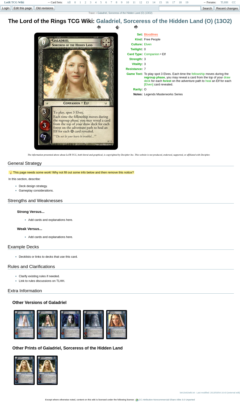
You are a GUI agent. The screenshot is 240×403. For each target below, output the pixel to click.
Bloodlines (151, 34)
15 (160, 2)
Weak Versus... (29, 229)
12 (140, 2)
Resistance (134, 69)
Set (139, 34)
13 (147, 2)
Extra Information (25, 290)
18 (180, 2)
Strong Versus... (31, 212)
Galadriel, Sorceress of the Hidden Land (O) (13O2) (125, 13)
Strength (135, 59)
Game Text (134, 74)
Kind (138, 39)
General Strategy (25, 163)
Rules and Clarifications (31, 266)
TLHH (224, 2)
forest (167, 81)
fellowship (198, 74)
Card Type (134, 54)
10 (127, 2)
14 (153, 2)
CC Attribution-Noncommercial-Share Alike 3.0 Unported (167, 399)
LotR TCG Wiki (14, 2)
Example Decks (23, 246)
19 (186, 2)
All (69, 2)
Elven (148, 44)
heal (208, 81)
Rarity (137, 89)
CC (234, 2)
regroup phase (154, 77)
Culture (136, 44)
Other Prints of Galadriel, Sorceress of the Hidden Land (67, 348)
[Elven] (148, 84)
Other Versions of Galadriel (39, 302)
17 (173, 2)
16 (167, 2)
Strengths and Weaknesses (35, 200)
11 (134, 2)
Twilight (136, 49)
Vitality (137, 64)
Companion (151, 54)
